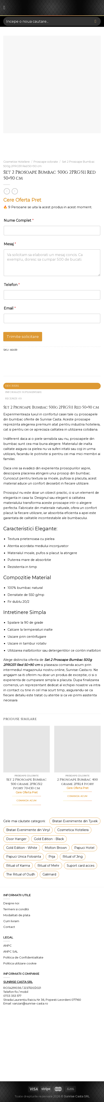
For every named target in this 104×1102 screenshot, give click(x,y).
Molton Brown (56, 848)
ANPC (7, 945)
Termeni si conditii (16, 909)
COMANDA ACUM (27, 800)
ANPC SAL (10, 951)
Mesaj (10, 244)
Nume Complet (19, 220)
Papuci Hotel (84, 848)
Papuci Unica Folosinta (23, 857)
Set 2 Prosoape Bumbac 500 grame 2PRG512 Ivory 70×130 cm (26, 784)
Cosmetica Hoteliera (73, 830)
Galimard (49, 874)
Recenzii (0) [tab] (13, 398)
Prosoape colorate (45, 161)
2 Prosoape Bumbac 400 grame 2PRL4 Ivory (77, 782)
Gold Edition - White (21, 848)
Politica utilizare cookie (20, 963)
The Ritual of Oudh (20, 874)
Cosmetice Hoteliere (16, 161)
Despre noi (11, 903)
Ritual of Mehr (48, 866)
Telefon (12, 285)
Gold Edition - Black (49, 839)
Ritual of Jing (73, 857)
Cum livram (11, 921)
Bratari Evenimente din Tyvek (75, 821)
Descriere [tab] (12, 385)
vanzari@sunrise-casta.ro (30, 1003)
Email (10, 308)
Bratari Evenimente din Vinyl (28, 830)
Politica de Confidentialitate (23, 957)
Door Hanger (16, 839)
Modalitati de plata (16, 915)
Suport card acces (80, 866)
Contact (9, 927)
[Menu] (5, 8)
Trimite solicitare (23, 336)
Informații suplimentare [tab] (23, 392)
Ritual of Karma (18, 866)
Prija (51, 857)
